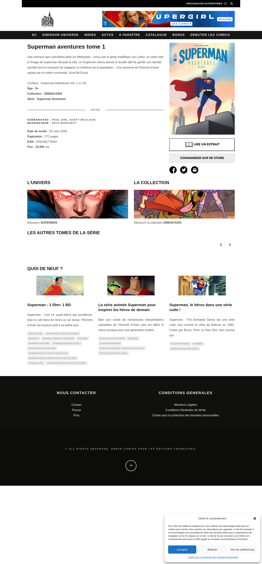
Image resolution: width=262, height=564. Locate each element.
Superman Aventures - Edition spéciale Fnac (122, 424)
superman (83, 414)
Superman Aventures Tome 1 (67, 419)
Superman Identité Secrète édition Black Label (52, 436)
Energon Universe (61, 34)
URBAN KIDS (53, 93)
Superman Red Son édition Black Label (66, 441)
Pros (77, 493)
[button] (255, 518)
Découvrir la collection (157, 222)
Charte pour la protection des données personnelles (213, 557)
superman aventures (39, 419)
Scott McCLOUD (83, 119)
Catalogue (156, 34)
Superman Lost (36, 441)
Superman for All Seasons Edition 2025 (48, 430)
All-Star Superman (180, 419)
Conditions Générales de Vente (185, 488)
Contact (76, 483)
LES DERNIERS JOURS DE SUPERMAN (62, 409)
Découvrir (42, 222)
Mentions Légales (185, 483)
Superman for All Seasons (42, 425)
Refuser (212, 549)
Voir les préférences (242, 549)
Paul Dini (59, 119)
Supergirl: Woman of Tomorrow (58, 414)
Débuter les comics (210, 34)
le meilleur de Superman (112, 414)
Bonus (178, 34)
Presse (76, 488)
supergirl (34, 414)
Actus (108, 34)
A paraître (129, 34)
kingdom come (36, 409)
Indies (90, 34)
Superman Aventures (51, 99)
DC (34, 34)
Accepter (182, 549)
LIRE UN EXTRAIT (202, 144)
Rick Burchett (64, 123)
